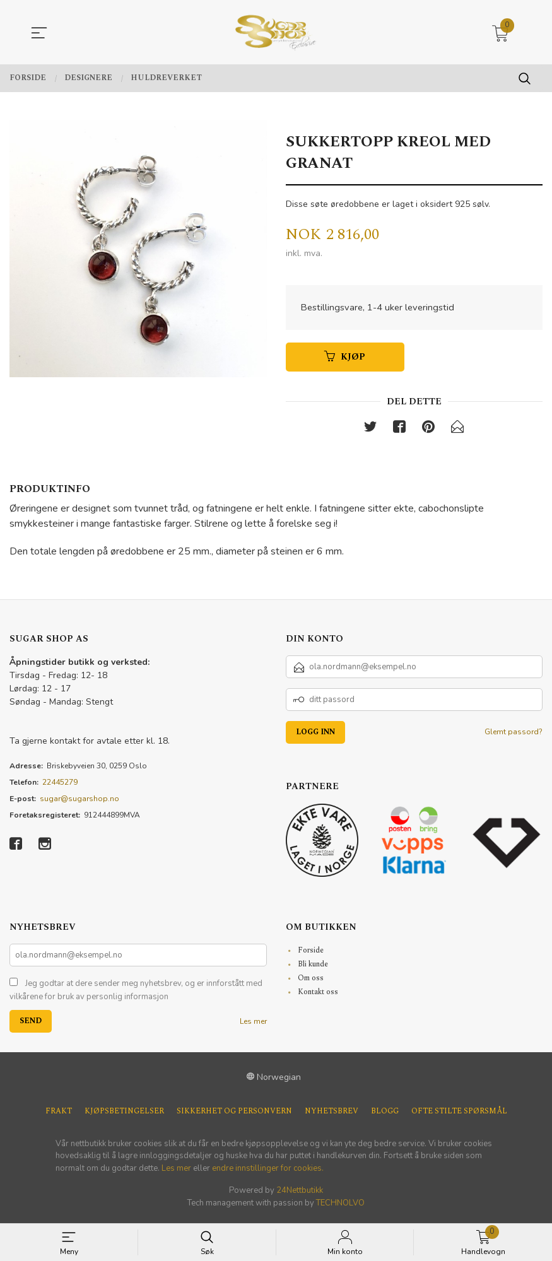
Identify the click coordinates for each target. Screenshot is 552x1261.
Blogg (385, 1115)
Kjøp (344, 358)
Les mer (253, 1025)
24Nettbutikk (299, 1194)
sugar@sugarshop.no (79, 802)
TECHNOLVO (340, 1206)
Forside (311, 954)
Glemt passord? (513, 735)
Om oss (311, 982)
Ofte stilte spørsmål (459, 1115)
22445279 (60, 786)
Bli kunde (313, 968)
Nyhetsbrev (331, 1115)
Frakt (58, 1115)
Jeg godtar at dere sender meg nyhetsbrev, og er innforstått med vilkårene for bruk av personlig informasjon (135, 994)
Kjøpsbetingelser (124, 1115)
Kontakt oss (318, 996)
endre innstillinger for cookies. (268, 1172)
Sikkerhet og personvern (234, 1115)
